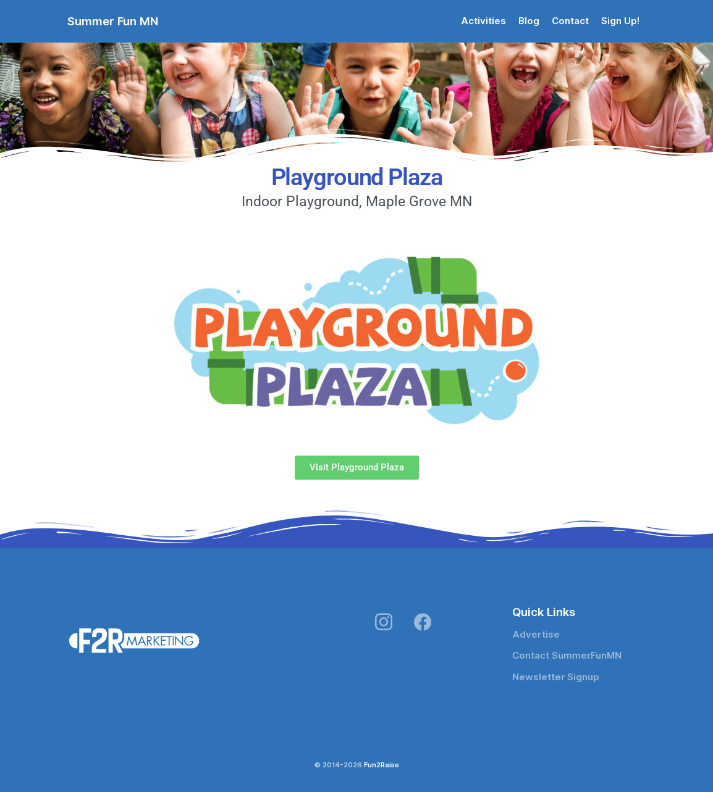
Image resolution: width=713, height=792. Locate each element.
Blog (528, 21)
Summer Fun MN (112, 21)
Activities (483, 21)
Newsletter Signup (555, 677)
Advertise (536, 634)
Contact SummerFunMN (567, 655)
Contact (570, 21)
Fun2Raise (381, 765)
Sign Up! (620, 21)
